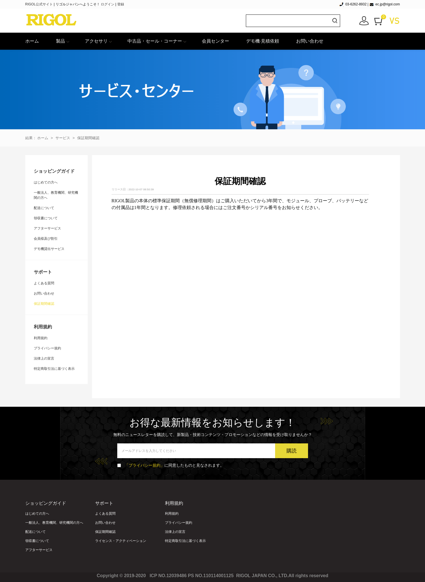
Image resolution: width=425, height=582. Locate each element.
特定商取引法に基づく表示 (54, 369)
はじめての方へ (46, 182)
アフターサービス (47, 228)
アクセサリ (96, 41)
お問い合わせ (309, 41)
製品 (60, 41)
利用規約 (40, 338)
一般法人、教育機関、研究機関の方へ (54, 523)
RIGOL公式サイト (39, 4)
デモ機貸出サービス (49, 249)
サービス (62, 138)
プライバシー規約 (47, 348)
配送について (44, 208)
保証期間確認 (88, 138)
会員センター (215, 41)
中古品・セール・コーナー (154, 41)
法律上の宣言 (44, 358)
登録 (120, 4)
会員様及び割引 (46, 239)
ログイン (107, 4)
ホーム (32, 41)
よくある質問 (44, 283)
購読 (291, 451)
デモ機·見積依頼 (262, 41)
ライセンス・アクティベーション (120, 541)
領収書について (46, 218)
